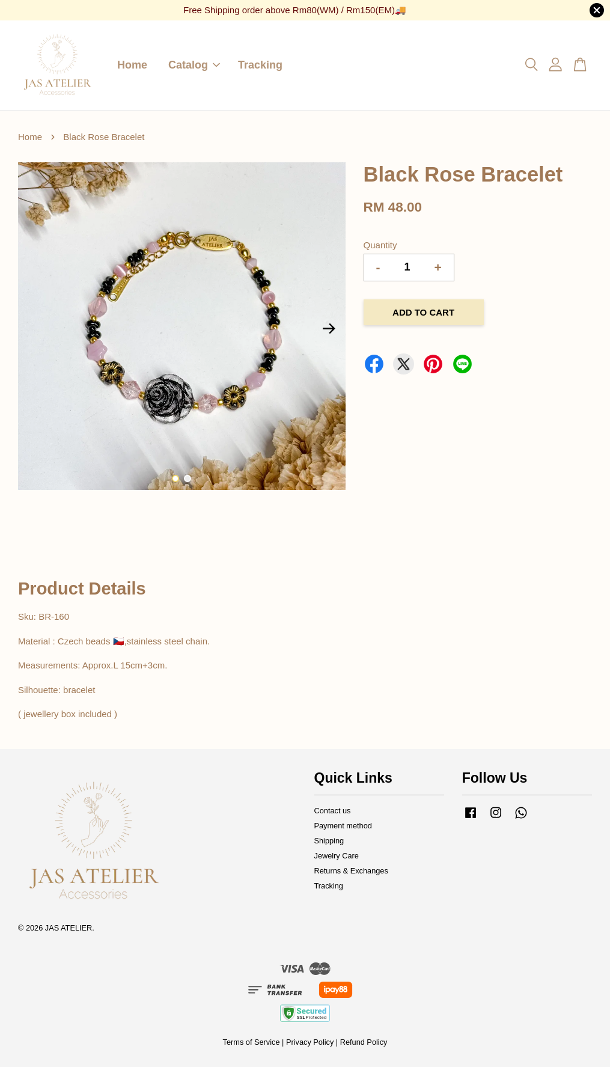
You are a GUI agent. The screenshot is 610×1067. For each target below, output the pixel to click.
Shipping (329, 840)
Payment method (343, 825)
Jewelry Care (336, 855)
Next (329, 328)
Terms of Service (251, 1042)
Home (132, 65)
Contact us (332, 810)
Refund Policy (364, 1042)
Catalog (194, 65)
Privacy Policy (310, 1042)
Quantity (380, 245)
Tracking (260, 65)
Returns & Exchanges (351, 870)
